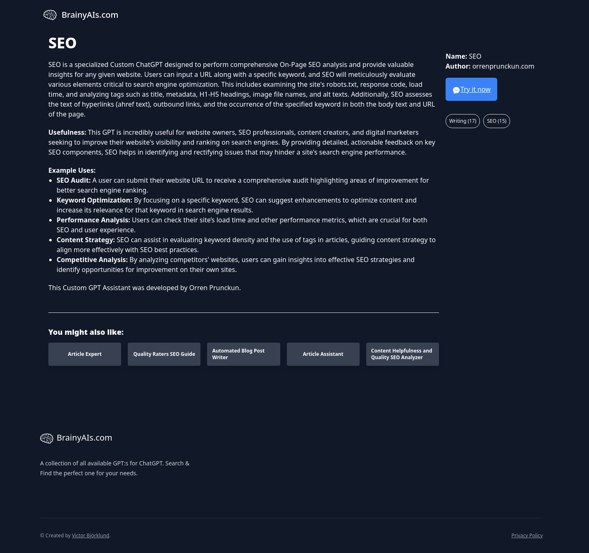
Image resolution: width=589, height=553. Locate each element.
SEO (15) (496, 120)
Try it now (471, 89)
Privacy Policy (527, 535)
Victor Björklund (91, 535)
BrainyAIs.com (76, 438)
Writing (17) (462, 120)
